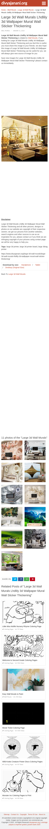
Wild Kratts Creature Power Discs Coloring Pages (22, 762)
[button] (44, 3)
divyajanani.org (14, 3)
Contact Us (15, 814)
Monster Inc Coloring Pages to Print (16, 795)
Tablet (37, 265)
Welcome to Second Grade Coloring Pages (19, 660)
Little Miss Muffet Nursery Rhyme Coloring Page (21, 626)
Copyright (23, 814)
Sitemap (7, 814)
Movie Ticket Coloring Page (13, 728)
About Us (42, 814)
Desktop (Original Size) (14, 267)
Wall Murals (5, 31)
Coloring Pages (7, 629)
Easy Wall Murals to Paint (12, 694)
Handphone (26, 265)
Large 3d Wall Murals (16, 274)
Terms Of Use (33, 814)
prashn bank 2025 (34, 825)
